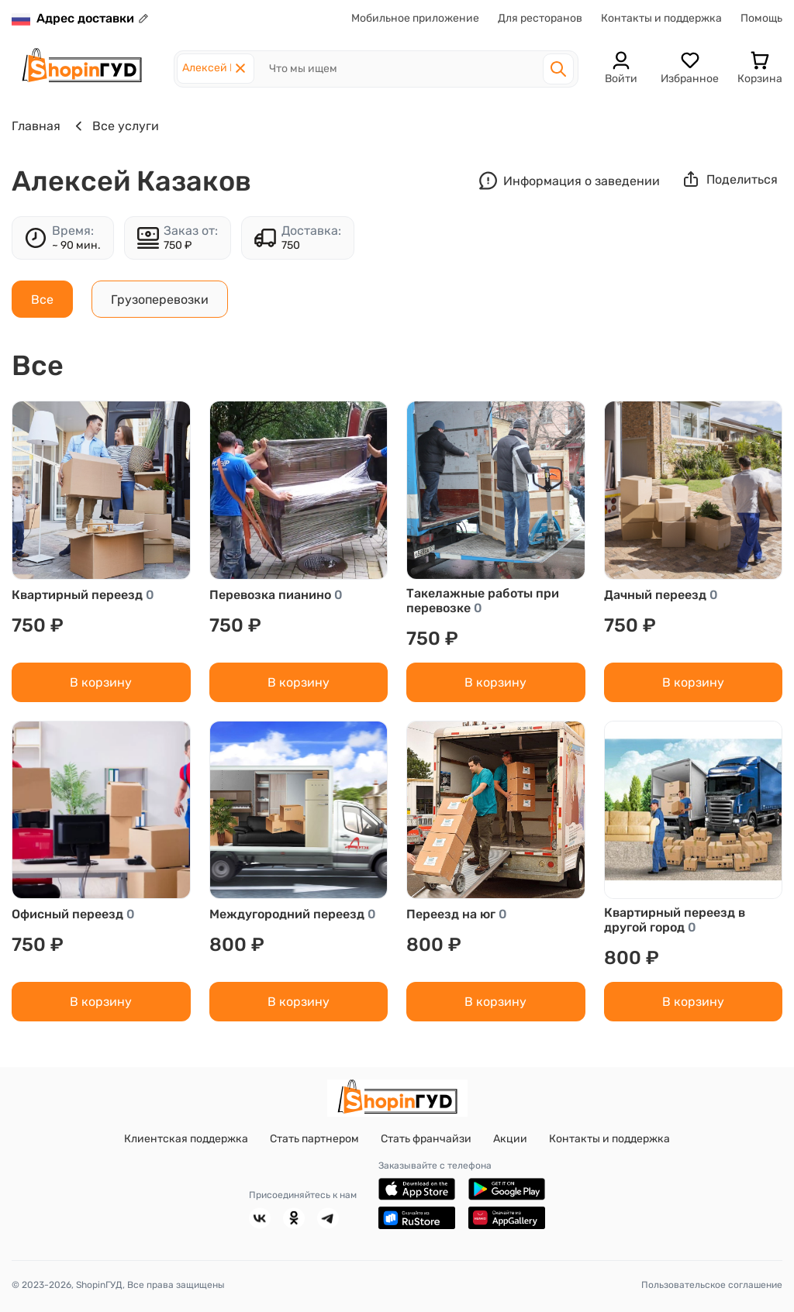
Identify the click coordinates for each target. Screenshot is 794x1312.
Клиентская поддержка (186, 1138)
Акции (510, 1138)
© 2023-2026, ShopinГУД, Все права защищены (118, 1284)
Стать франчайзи (426, 1138)
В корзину (101, 682)
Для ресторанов (540, 18)
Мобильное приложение (415, 18)
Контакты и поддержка (661, 18)
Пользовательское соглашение (711, 1284)
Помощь (761, 18)
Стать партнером (314, 1138)
